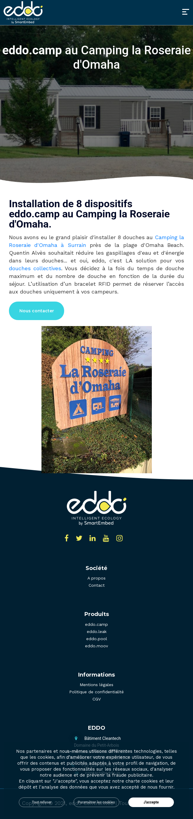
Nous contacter (36, 311)
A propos (96, 578)
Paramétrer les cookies (96, 802)
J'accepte (151, 802)
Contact (97, 585)
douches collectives (35, 268)
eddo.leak (96, 631)
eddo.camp (96, 624)
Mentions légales (96, 684)
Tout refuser (42, 802)
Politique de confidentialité (96, 691)
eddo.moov (96, 645)
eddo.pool (96, 638)
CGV (96, 699)
